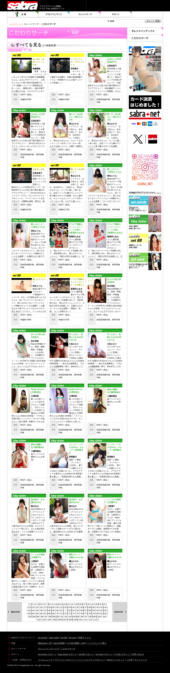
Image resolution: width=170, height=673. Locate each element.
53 (69, 610)
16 (80, 604)
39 (93, 607)
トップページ (15, 24)
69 (53, 613)
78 (89, 613)
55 (77, 610)
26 (41, 607)
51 (61, 610)
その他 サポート (122, 654)
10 (56, 604)
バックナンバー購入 (97, 643)
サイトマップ (141, 660)
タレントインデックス (48, 648)
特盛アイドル (84, 637)
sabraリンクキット (116, 660)
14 (72, 604)
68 (49, 613)
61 (101, 610)
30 (57, 607)
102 (39, 619)
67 (45, 613)
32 (65, 607)
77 (85, 613)
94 (74, 616)
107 (64, 619)
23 (29, 607)
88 (50, 616)
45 (37, 610)
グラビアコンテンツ (54, 14)
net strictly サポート (47, 654)
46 (41, 610)
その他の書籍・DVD (76, 643)
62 (105, 610)
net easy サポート (104, 654)
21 (100, 604)
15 (76, 604)
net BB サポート (86, 654)
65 (37, 613)
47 (45, 610)
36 (81, 607)
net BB (64, 637)
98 (90, 616)
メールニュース (45, 660)
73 (69, 613)
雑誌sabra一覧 (45, 643)
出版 (22, 14)
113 (96, 619)
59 (93, 610)
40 (97, 607)
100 (99, 616)
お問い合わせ (137, 654)
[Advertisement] (145, 285)
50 (57, 610)
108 (70, 619)
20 (96, 604)
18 (88, 604)
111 (85, 619)
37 (85, 607)
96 (82, 616)
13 (68, 604)
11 (60, 604)
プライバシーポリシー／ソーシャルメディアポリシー (79, 660)
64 (33, 613)
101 (104, 616)
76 (81, 613)
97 (86, 616)
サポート (116, 14)
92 (66, 616)
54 (73, 610)
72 (65, 613)
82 (105, 613)
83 (30, 616)
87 (46, 616)
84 (34, 616)
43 (29, 610)
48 (49, 610)
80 (97, 613)
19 (92, 604)
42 (105, 607)
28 (49, 607)
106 (59, 619)
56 (81, 610)
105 (54, 619)
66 (41, 613)
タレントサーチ (85, 14)
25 (37, 607)
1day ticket (54, 637)
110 (80, 619)
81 (101, 613)
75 (77, 613)
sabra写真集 (59, 643)
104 (49, 619)
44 (33, 610)
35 (77, 607)
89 (54, 616)
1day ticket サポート (67, 654)
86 (42, 616)
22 (104, 604)
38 (89, 607)
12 (64, 604)
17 (84, 604)
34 (73, 607)
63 (29, 613)
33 (69, 607)
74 (73, 613)
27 (45, 607)
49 (53, 610)
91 (62, 616)
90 (58, 616)
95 (78, 616)
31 (61, 607)
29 (53, 607)
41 (101, 607)
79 (93, 613)
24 (33, 607)
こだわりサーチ (68, 648)
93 (70, 616)
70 (57, 613)
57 (85, 610)
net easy (72, 637)
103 (44, 619)
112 (90, 619)
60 (97, 610)
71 (61, 613)
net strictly (42, 637)
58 (89, 610)
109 (75, 619)
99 (94, 616)
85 (38, 616)
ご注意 (129, 660)
